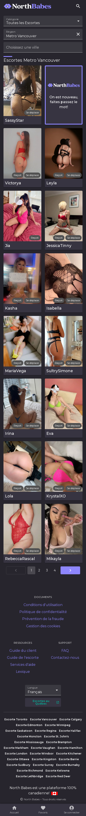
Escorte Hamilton (70, 747)
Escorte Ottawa (18, 759)
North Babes (32, 799)
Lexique (23, 672)
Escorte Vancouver (43, 719)
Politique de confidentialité (43, 612)
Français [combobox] (35, 692)
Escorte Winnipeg (57, 725)
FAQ (65, 651)
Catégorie (12, 19)
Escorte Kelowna (57, 770)
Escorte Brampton (59, 742)
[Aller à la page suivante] (70, 570)
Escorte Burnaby (68, 765)
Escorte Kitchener (68, 753)
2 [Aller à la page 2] (39, 570)
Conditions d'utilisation (43, 605)
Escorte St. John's (56, 736)
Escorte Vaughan (43, 747)
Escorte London (16, 753)
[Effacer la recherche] (78, 34)
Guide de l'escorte (23, 658)
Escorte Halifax (70, 730)
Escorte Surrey (43, 765)
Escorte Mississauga (29, 742)
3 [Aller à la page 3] (47, 570)
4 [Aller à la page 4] (55, 570)
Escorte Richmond (30, 770)
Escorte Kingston (44, 759)
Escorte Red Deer (58, 776)
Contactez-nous (65, 658)
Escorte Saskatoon (18, 730)
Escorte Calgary (70, 719)
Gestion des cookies (43, 626)
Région (10, 31)
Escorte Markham (16, 747)
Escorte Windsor (42, 753)
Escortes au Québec (46, 702)
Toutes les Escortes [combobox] (23, 23)
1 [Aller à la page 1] (31, 570)
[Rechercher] (78, 6)
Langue (33, 687)
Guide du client (23, 651)
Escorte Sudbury (18, 765)
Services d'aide (22, 665)
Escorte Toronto (15, 719)
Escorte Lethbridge (29, 776)
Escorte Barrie (69, 759)
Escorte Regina (45, 730)
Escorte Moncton (29, 736)
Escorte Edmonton (29, 725)
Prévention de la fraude (43, 619)
